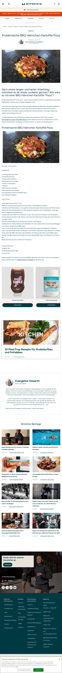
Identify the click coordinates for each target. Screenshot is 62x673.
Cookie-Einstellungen (8, 577)
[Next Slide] (59, 289)
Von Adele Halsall (47, 452)
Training (7, 18)
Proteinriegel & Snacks (22, 618)
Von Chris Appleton (17, 452)
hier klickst (41, 408)
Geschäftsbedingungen (34, 623)
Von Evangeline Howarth (34, 42)
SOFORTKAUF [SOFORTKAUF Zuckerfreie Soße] (18, 305)
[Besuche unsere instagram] (3, 587)
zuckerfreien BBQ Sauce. (18, 226)
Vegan (20, 623)
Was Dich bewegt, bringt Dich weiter (50, 639)
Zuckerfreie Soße (17, 300)
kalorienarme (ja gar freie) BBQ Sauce (14, 120)
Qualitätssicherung (32, 608)
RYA (55, 389)
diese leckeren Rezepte (25, 260)
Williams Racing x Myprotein (48, 645)
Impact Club (46, 625)
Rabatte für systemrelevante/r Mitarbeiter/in (48, 618)
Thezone (10, 26)
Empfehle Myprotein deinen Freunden (50, 605)
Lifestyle (51, 18)
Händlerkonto (31, 626)
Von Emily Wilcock (47, 479)
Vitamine (20, 627)
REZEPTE (31, 31)
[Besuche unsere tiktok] (11, 587)
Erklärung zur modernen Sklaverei (34, 614)
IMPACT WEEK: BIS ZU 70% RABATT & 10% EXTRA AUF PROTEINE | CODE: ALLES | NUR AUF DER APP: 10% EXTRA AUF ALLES (31, 14)
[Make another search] (31, 23)
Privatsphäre (31, 619)
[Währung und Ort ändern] (31, 581)
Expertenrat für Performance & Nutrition (31, 644)
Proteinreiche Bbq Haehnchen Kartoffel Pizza (30, 26)
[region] (31, 665)
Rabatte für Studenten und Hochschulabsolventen (50, 631)
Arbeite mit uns (31, 634)
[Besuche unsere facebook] (7, 587)
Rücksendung (8, 616)
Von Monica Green (16, 479)
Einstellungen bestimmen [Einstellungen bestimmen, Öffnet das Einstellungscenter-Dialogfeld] (24, 670)
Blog (19, 613)
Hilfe (5, 612)
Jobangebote (31, 638)
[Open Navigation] (3, 4)
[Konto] (54, 4)
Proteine (20, 602)
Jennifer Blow (20, 357)
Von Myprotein (14, 536)
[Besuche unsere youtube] (14, 587)
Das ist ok (38, 670)
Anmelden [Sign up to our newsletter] (8, 564)
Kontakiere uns (8, 608)
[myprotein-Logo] (31, 4)
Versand (6, 624)
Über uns (30, 604)
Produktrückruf (8, 628)
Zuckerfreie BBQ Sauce (19, 193)
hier (17, 666)
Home (4, 26)
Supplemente (18, 18)
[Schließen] (59, 659)
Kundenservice (8, 604)
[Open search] (9, 4)
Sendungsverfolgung (10, 620)
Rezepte (41, 18)
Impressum (30, 630)
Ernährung (30, 18)
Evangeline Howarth (27, 380)
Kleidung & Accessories (21, 608)
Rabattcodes (47, 612)
